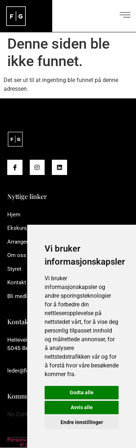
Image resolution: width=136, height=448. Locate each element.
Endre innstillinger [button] (82, 422)
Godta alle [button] (82, 392)
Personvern (20, 440)
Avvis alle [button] (82, 407)
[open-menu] (125, 15)
